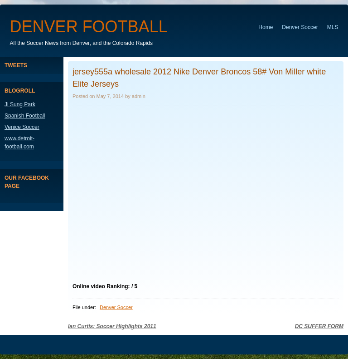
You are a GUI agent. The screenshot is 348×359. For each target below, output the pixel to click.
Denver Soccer (300, 27)
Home (265, 27)
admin (138, 96)
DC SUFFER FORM (319, 326)
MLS (332, 27)
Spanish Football (25, 116)
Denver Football (89, 26)
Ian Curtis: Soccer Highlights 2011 (112, 326)
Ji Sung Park (20, 104)
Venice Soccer (22, 127)
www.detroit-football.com (19, 142)
